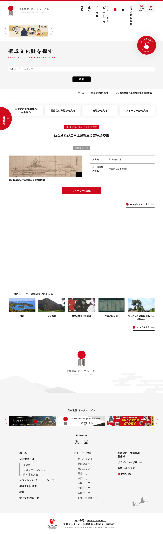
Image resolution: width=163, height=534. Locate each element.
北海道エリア (85, 463)
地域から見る (100, 110)
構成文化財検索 (115, 6)
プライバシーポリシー (130, 462)
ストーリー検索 (97, 8)
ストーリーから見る (137, 110)
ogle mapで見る (140, 204)
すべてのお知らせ (130, 14)
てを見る (143, 327)
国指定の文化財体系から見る (26, 110)
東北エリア (84, 468)
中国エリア (84, 488)
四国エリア (84, 493)
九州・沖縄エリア (88, 498)
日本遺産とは (89, 7)
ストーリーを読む (81, 190)
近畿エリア (84, 483)
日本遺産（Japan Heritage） (100, 524)
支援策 (27, 464)
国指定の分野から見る (63, 110)
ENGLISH (127, 474)
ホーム (81, 7)
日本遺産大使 (30, 474)
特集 (21, 492)
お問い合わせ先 (126, 468)
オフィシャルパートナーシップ (106, 12)
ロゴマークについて (34, 469)
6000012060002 (96, 520)
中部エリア (84, 478)
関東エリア (84, 473)
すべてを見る (85, 459)
